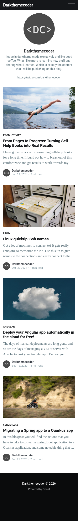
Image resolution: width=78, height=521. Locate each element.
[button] (71, 4)
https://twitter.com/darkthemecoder (39, 77)
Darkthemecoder (18, 5)
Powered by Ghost (39, 489)
